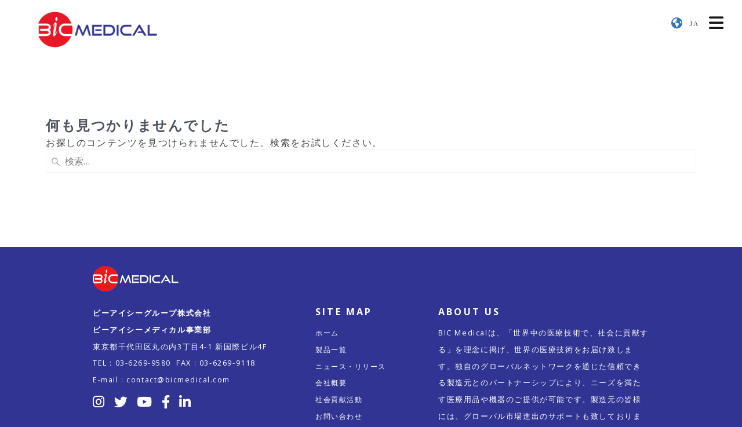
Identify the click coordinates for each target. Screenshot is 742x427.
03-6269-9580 (143, 286)
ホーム (328, 256)
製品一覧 (332, 273)
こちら (560, 373)
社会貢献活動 (340, 322)
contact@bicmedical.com (178, 303)
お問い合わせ (340, 339)
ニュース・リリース (353, 289)
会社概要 (332, 306)
